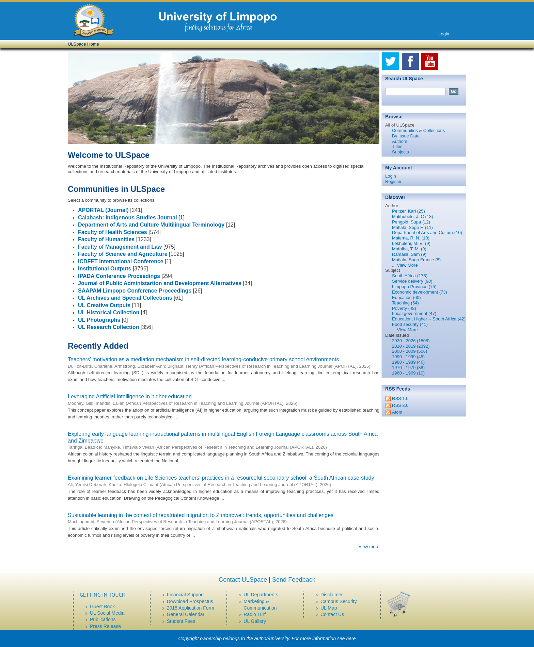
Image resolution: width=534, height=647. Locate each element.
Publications (103, 619)
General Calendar (186, 614)
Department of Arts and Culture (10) (427, 232)
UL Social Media (107, 613)
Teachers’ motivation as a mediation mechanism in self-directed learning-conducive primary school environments (203, 359)
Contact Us (332, 614)
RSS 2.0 (400, 405)
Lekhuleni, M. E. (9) (411, 243)
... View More (405, 265)
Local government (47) (414, 313)
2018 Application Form (190, 608)
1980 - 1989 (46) (408, 362)
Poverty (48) (404, 308)
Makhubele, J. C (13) (412, 216)
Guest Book (102, 606)
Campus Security (338, 601)
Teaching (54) (405, 302)
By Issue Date (406, 135)
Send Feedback (293, 579)
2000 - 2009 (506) (409, 351)
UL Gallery (255, 621)
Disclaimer (331, 594)
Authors (399, 141)
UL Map (328, 608)
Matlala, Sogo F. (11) (412, 227)
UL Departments (261, 594)
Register (393, 181)
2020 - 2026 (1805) (411, 340)
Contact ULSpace (243, 579)
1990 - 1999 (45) (408, 356)
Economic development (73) (419, 292)
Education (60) (406, 297)
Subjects (400, 151)
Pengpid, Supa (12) (411, 222)
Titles (397, 146)
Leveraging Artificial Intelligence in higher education (130, 396)
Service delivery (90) (412, 281)
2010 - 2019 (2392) (411, 346)
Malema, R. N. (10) (410, 237)
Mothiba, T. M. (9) (409, 248)
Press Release (105, 626)
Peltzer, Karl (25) (408, 211)
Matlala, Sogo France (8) (416, 259)
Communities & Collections (418, 130)
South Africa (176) (409, 275)
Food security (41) (410, 324)
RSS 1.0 (400, 398)
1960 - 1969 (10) (408, 373)
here (351, 638)
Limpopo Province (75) (414, 286)
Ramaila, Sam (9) (409, 254)
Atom (397, 412)
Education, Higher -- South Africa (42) (429, 318)
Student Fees (181, 621)
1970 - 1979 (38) (408, 367)
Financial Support (185, 594)
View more (369, 546)
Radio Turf (255, 614)
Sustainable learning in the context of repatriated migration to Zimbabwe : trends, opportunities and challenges (200, 515)
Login (443, 33)
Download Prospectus (190, 601)
